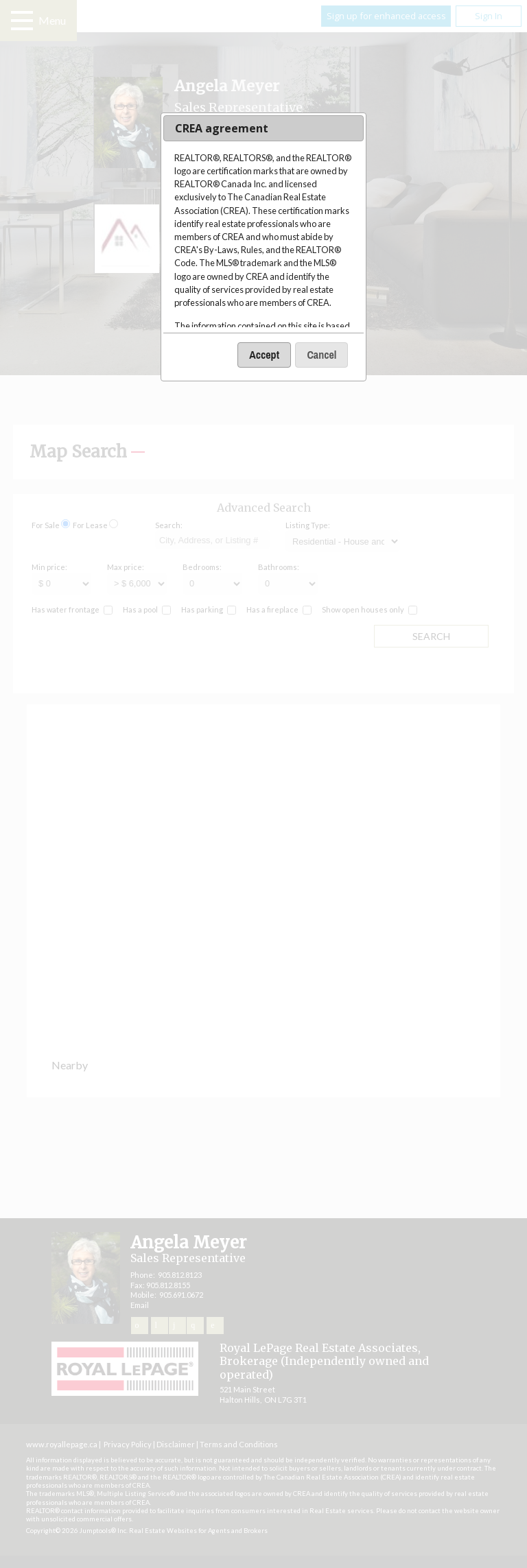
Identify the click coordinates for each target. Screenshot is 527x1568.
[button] (264, 355)
